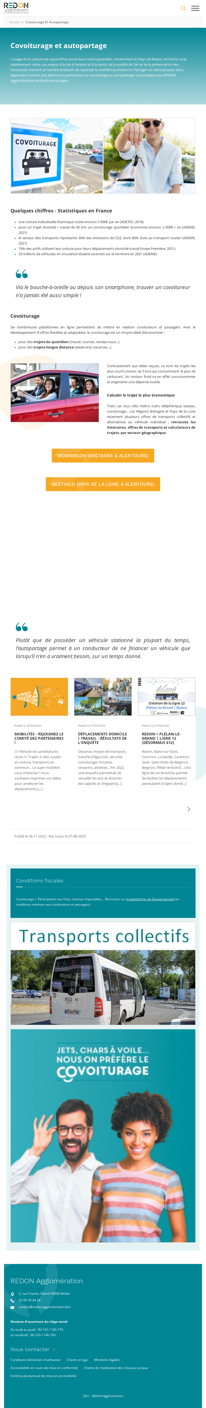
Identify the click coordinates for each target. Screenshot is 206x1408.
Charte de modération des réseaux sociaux (116, 1368)
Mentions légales (107, 1359)
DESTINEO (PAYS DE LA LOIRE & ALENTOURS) (103, 484)
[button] (189, 809)
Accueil (14, 22)
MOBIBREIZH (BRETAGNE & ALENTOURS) (103, 455)
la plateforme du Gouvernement (150, 899)
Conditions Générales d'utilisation (35, 1359)
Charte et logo (77, 1359)
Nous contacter (30, 1349)
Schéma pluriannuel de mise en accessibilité (43, 1376)
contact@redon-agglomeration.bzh (45, 1307)
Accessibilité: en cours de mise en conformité (44, 1368)
